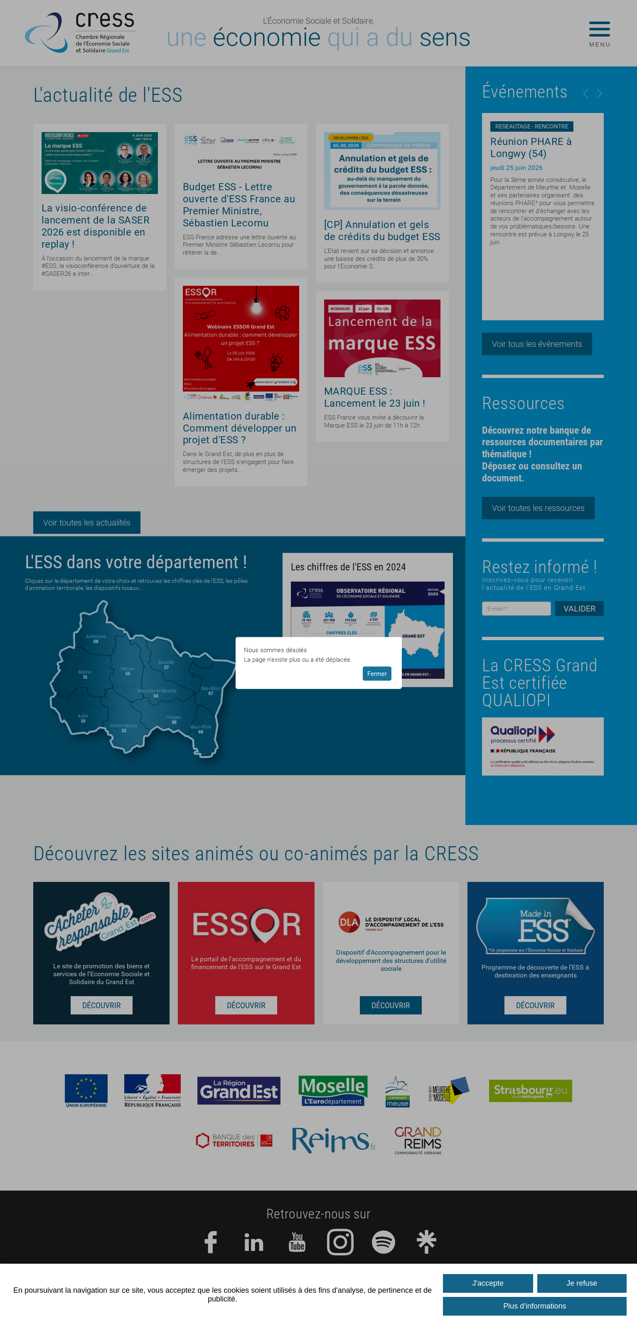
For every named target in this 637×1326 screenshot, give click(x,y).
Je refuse (581, 1283)
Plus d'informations (534, 1306)
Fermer (377, 673)
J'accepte (488, 1283)
